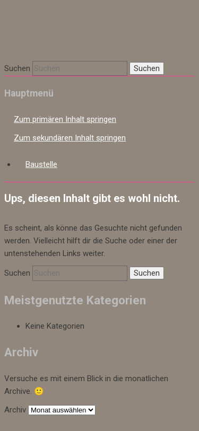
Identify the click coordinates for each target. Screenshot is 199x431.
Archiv (15, 410)
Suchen (17, 68)
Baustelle (41, 164)
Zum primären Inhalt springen (65, 119)
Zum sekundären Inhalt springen (70, 138)
